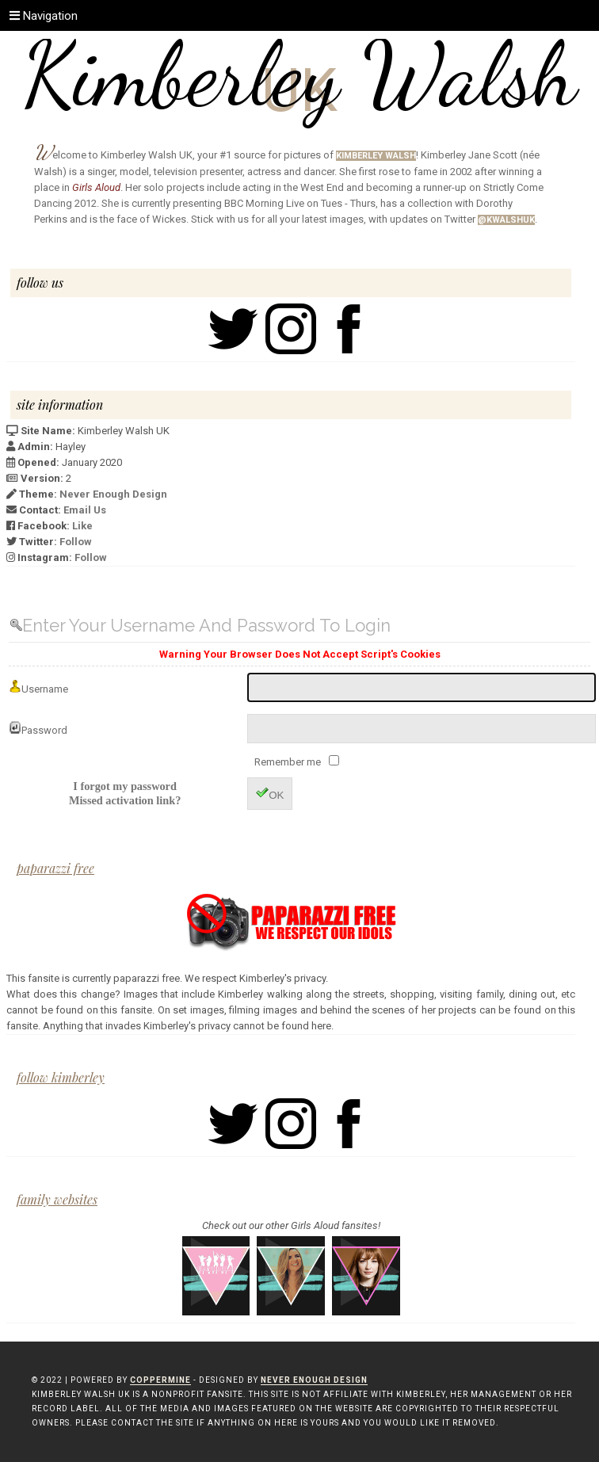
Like (82, 526)
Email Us (84, 510)
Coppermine (160, 1380)
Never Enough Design (113, 494)
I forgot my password (125, 786)
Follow (75, 542)
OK (270, 793)
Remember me (288, 762)
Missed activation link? (125, 800)
